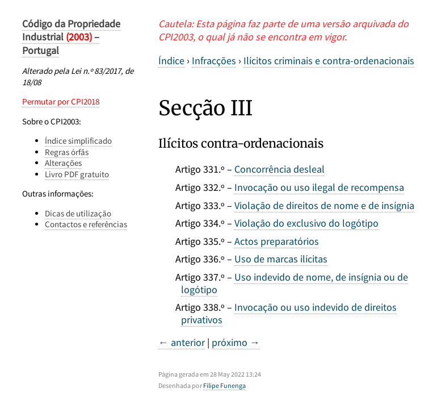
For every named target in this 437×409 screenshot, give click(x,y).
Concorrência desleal (279, 169)
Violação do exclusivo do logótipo (306, 222)
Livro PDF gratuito (77, 174)
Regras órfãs (67, 152)
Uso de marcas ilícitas (280, 258)
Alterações (63, 162)
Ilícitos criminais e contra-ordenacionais (328, 60)
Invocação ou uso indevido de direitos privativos (289, 313)
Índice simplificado (78, 140)
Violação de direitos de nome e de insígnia (324, 205)
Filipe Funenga (224, 385)
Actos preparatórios (276, 241)
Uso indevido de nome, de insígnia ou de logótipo (294, 283)
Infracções (214, 60)
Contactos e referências (86, 224)
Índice (171, 60)
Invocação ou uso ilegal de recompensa (319, 187)
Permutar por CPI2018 (60, 101)
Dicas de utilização (78, 213)
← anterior (181, 342)
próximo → (236, 342)
